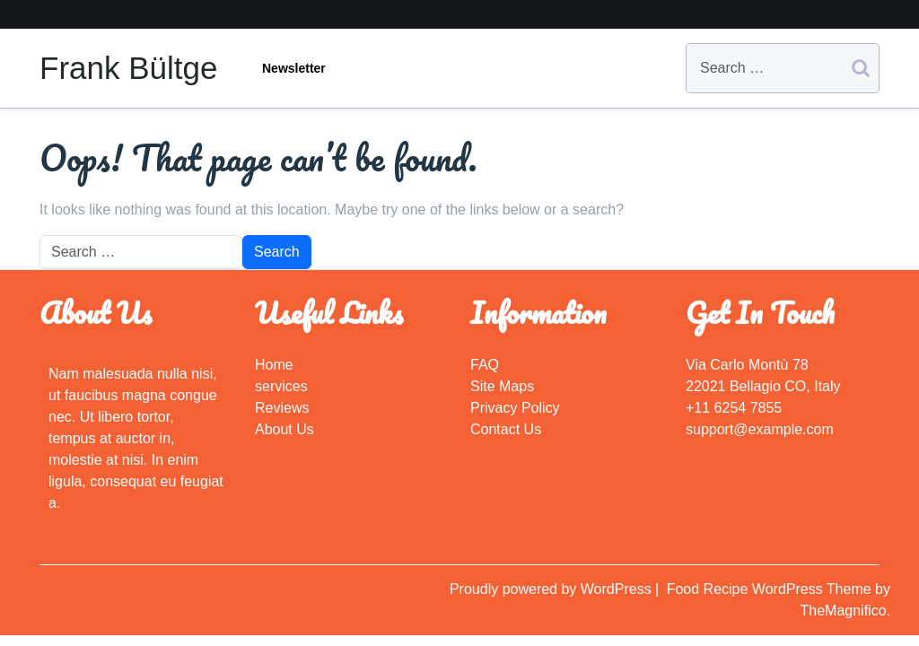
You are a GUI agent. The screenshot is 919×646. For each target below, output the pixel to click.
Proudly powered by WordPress (552, 589)
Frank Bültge (128, 67)
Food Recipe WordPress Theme (771, 589)
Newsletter (294, 68)
